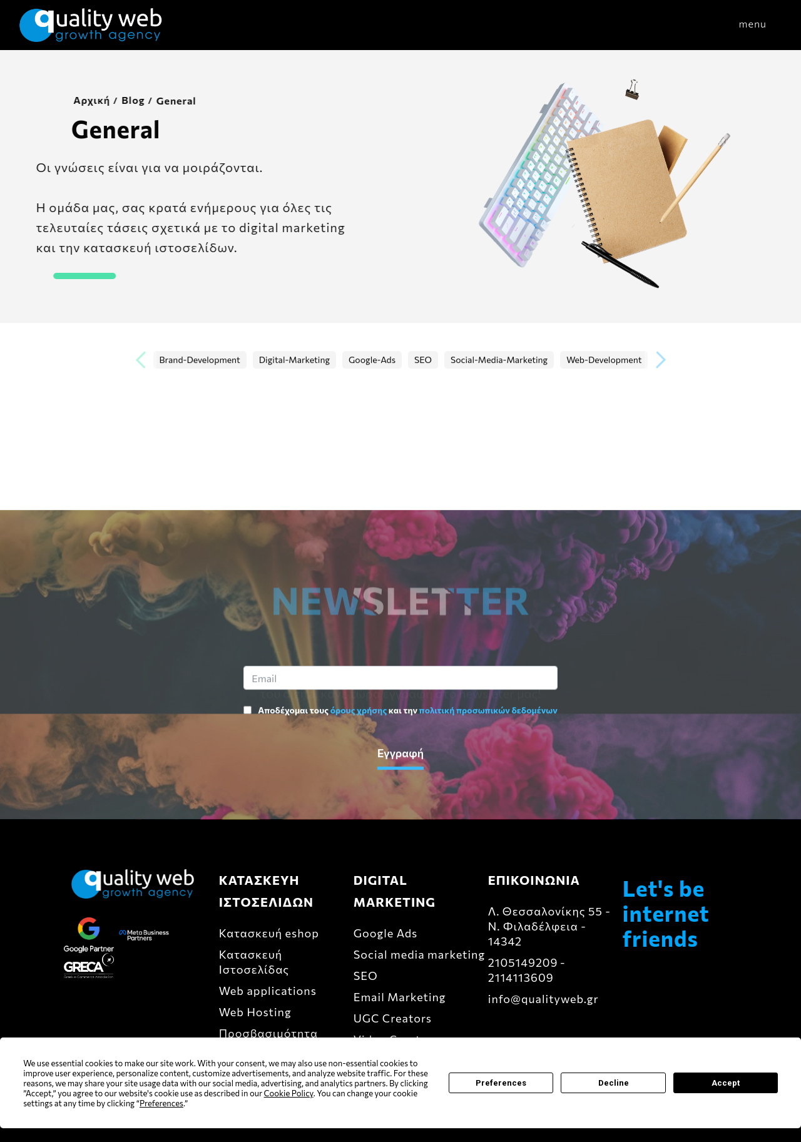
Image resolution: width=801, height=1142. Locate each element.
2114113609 (521, 977)
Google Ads (386, 933)
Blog (121, 100)
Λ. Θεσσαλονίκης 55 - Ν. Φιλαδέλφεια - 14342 (549, 926)
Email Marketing (400, 997)
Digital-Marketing (294, 360)
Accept (726, 1083)
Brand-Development (200, 360)
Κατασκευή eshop (269, 933)
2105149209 (523, 962)
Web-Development (603, 360)
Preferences (501, 1083)
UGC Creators (393, 1018)
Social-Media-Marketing (499, 360)
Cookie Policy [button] (289, 1093)
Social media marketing (419, 954)
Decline (613, 1083)
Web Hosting (255, 1012)
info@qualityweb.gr (543, 999)
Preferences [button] (161, 1103)
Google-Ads (372, 360)
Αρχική (80, 100)
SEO (423, 360)
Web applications (268, 990)
